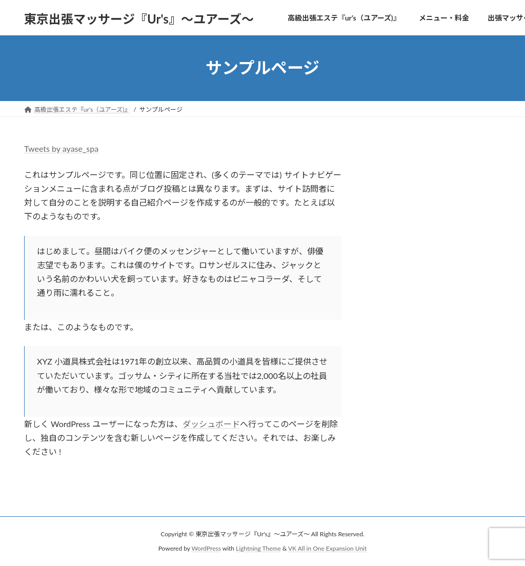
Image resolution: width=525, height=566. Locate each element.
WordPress (206, 548)
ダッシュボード (211, 424)
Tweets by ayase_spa (61, 148)
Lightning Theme (258, 548)
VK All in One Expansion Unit (327, 548)
